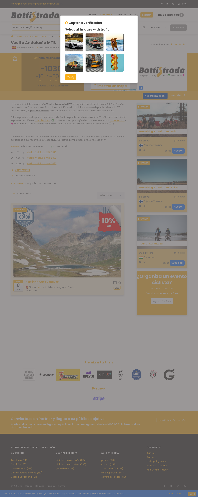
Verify (70, 77)
